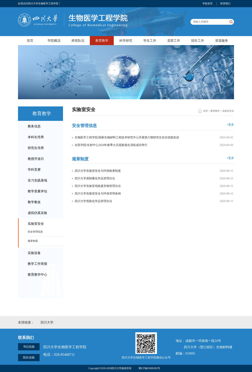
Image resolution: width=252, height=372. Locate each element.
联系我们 (225, 3)
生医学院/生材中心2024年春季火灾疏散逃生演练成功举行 (111, 144)
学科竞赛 (34, 169)
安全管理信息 (35, 231)
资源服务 (221, 40)
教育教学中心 (37, 274)
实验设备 (34, 253)
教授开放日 (36, 159)
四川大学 (46, 322)
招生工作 (197, 40)
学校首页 (207, 3)
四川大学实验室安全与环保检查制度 (98, 170)
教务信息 (34, 126)
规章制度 (33, 241)
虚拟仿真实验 (37, 213)
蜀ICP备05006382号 (149, 368)
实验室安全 (36, 224)
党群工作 (173, 40)
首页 (30, 40)
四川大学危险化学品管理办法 (93, 201)
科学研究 (125, 40)
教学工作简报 (37, 264)
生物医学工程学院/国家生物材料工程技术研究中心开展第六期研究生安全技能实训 (127, 137)
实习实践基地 (37, 180)
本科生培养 (36, 137)
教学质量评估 (37, 191)
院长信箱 (29, 357)
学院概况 (54, 40)
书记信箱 (29, 346)
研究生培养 (36, 148)
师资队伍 (77, 40)
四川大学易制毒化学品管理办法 (95, 178)
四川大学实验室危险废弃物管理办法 (98, 185)
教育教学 (101, 40)
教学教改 (34, 202)
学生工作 (149, 40)
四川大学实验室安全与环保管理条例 (98, 193)
